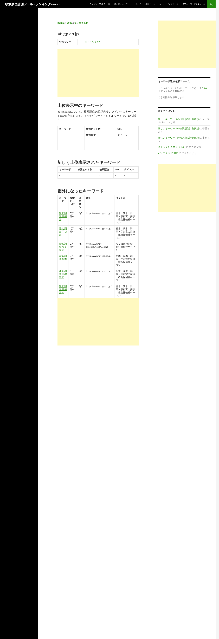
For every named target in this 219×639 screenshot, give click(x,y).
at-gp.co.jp (81, 22)
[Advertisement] (98, 73)
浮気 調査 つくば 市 (63, 246)
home (60, 22)
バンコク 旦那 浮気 (168, 153)
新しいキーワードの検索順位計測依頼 (178, 119)
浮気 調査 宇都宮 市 (63, 274)
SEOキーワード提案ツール (194, 4)
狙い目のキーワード (122, 4)
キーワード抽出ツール (145, 4)
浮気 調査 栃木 (63, 257)
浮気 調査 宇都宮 (63, 216)
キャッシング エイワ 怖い (171, 146)
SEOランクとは (93, 42)
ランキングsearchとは (100, 4)
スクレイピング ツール (168, 4)
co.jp (69, 22)
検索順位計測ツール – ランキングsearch (32, 4)
